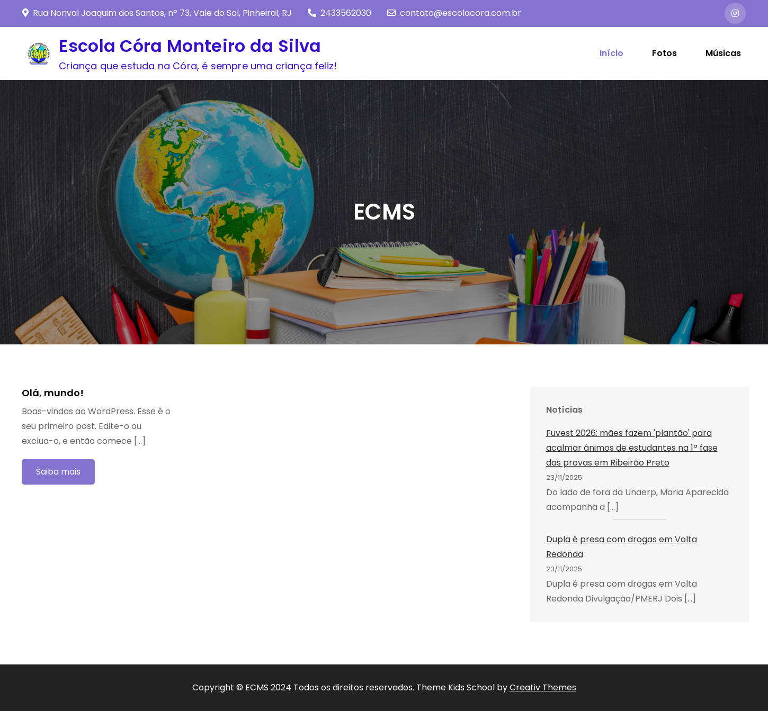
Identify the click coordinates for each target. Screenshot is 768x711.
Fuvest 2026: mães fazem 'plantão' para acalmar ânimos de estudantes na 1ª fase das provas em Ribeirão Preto (632, 448)
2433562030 (339, 13)
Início (611, 53)
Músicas (723, 53)
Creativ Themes (543, 687)
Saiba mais (58, 472)
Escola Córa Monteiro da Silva (190, 46)
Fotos (664, 53)
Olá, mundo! (53, 392)
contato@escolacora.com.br (454, 13)
